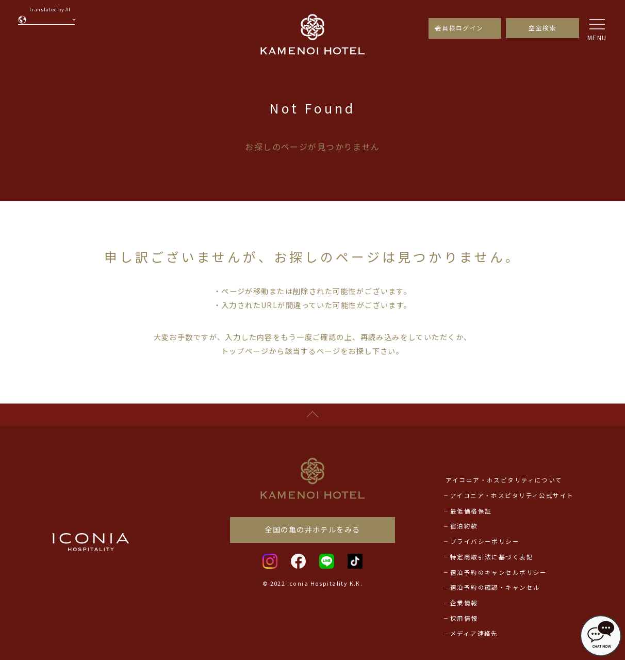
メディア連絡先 (474, 633)
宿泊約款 (464, 526)
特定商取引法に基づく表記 (491, 557)
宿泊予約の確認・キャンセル (495, 587)
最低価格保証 (471, 511)
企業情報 (464, 603)
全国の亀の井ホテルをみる (312, 529)
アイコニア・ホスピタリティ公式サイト (512, 495)
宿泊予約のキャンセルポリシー (498, 572)
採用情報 (464, 618)
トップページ (245, 351)
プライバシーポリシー (484, 541)
